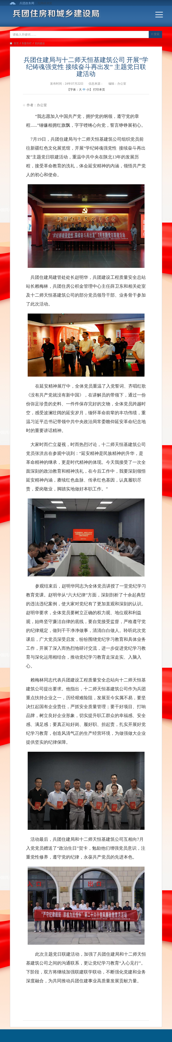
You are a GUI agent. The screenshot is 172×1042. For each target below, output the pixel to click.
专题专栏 (27, 43)
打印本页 (99, 89)
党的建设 (40, 43)
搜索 (155, 34)
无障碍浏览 (44, 3)
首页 (16, 43)
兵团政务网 (26, 3)
